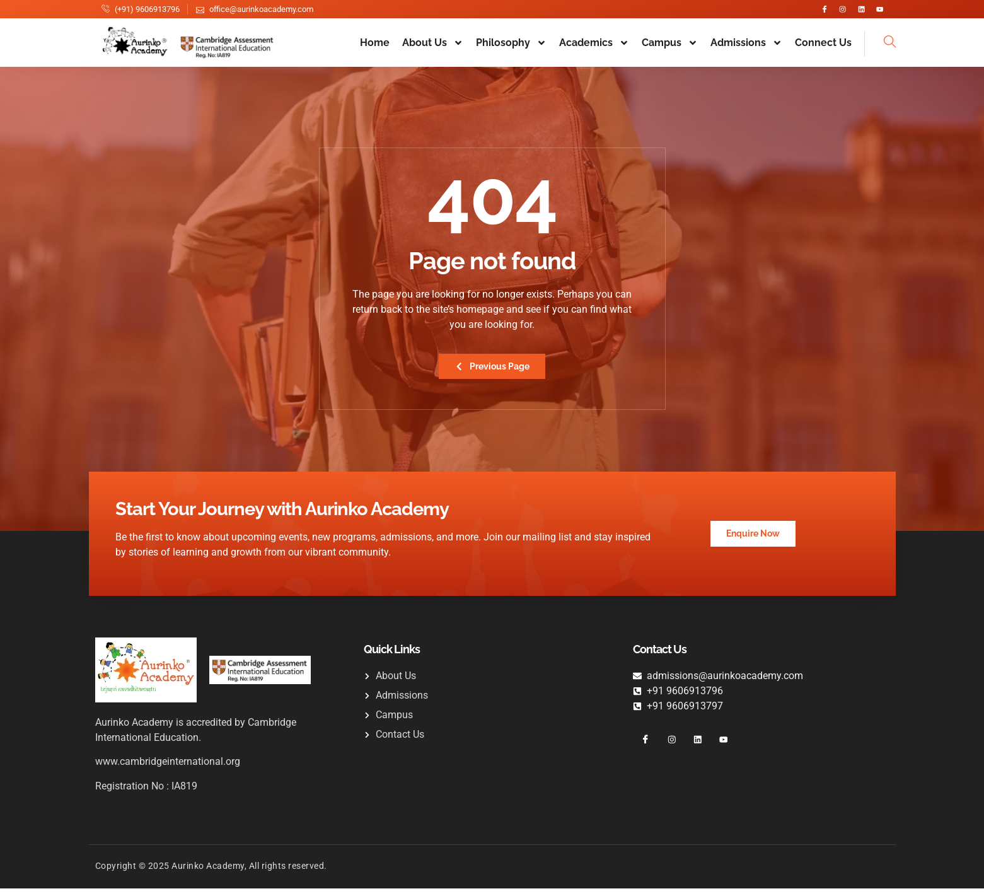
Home (375, 49)
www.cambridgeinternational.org (167, 769)
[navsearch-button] (880, 49)
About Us (432, 48)
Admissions (746, 48)
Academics (594, 48)
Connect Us (823, 49)
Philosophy (511, 48)
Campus (670, 48)
